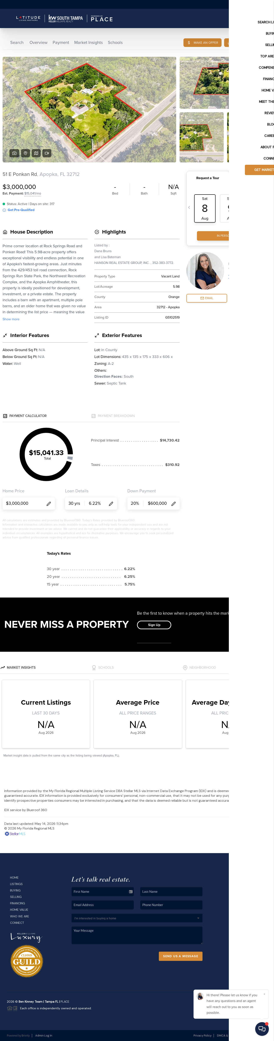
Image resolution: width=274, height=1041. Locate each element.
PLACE (65, 1002)
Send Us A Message (180, 956)
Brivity (26, 1035)
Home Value (19, 910)
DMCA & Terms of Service (234, 1035)
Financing (17, 903)
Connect (17, 923)
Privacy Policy (202, 1035)
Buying (15, 890)
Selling (16, 897)
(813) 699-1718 (241, 944)
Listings (16, 884)
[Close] (264, 994)
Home (14, 877)
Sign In (257, 4)
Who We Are (19, 916)
